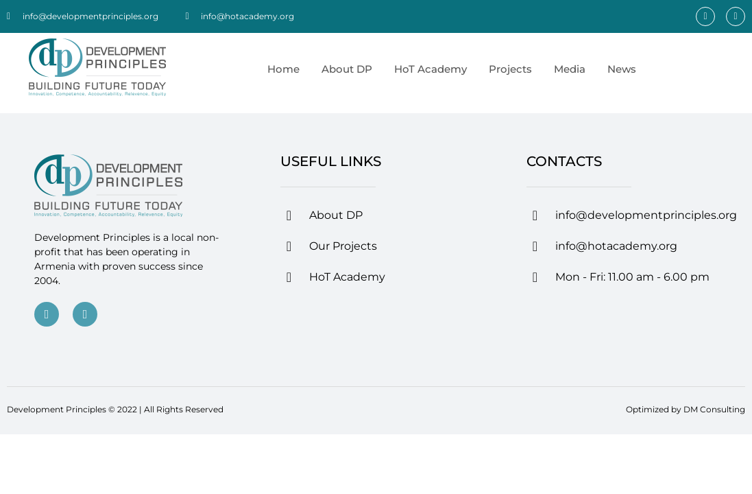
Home (283, 68)
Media (569, 68)
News (621, 68)
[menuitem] (658, 69)
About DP (347, 68)
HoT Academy (430, 68)
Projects (510, 68)
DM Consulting (714, 409)
